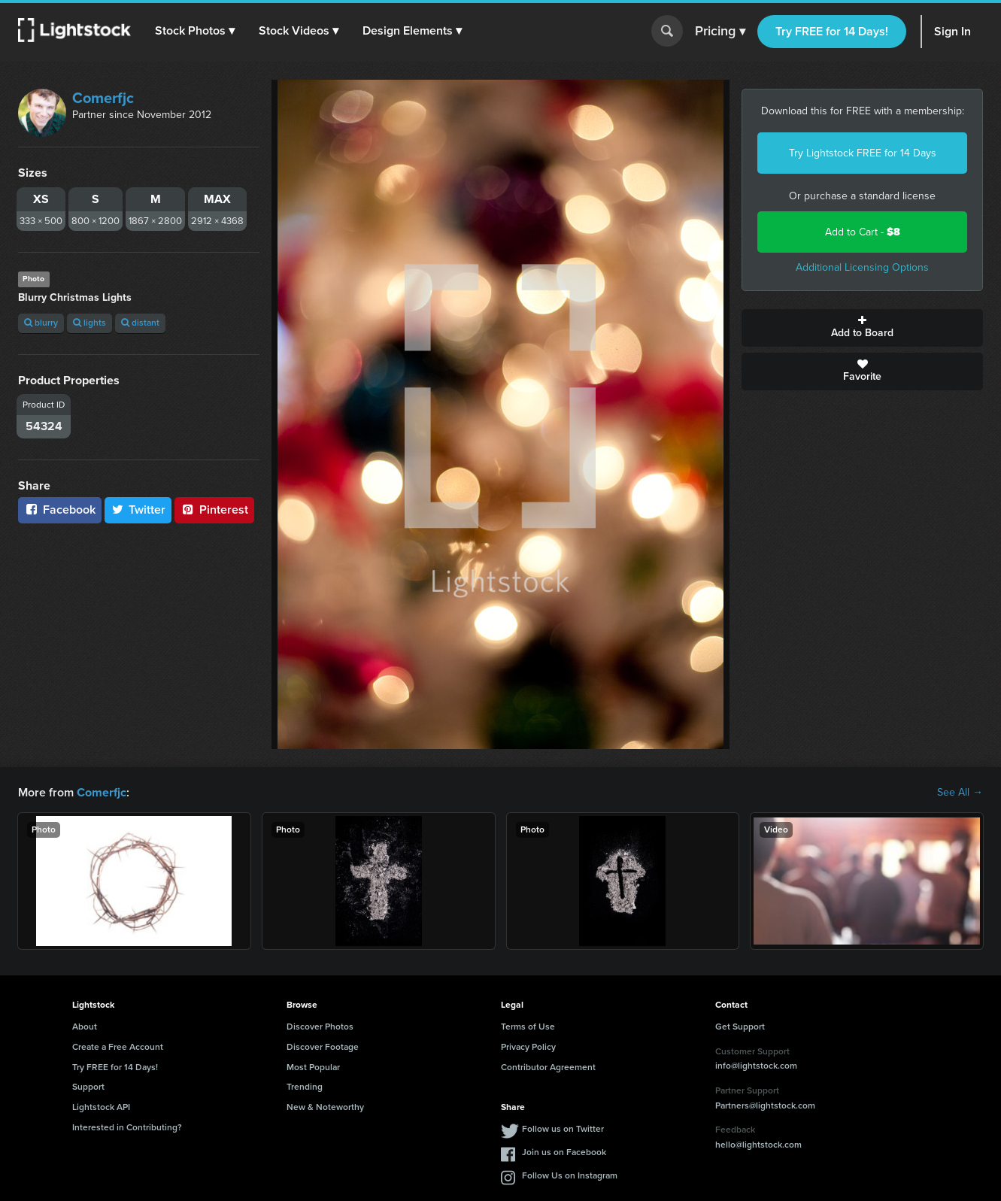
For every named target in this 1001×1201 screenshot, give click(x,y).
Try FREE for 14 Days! (831, 31)
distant (140, 322)
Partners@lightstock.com (765, 1105)
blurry (41, 322)
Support (88, 1086)
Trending (305, 1086)
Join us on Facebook (564, 1152)
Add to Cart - (862, 232)
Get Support (740, 1026)
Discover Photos (320, 1026)
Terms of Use (528, 1026)
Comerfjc (103, 97)
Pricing (720, 31)
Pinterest (214, 509)
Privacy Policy (528, 1047)
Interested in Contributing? (127, 1127)
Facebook (60, 509)
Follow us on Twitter (563, 1129)
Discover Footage (323, 1047)
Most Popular (313, 1066)
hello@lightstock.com (758, 1144)
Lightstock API (101, 1107)
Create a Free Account (117, 1047)
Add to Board (862, 328)
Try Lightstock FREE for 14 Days (862, 153)
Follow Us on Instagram (569, 1175)
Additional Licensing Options (862, 267)
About (84, 1026)
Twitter (138, 509)
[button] (195, 31)
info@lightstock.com (756, 1065)
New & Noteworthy (325, 1107)
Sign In (952, 31)
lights (89, 322)
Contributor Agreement (548, 1066)
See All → (960, 792)
